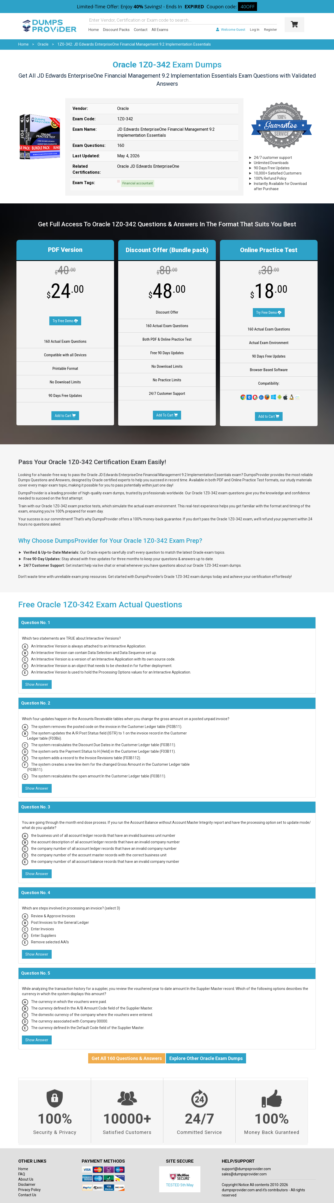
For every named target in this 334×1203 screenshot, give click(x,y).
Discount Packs (116, 29)
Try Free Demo (65, 321)
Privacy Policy (29, 1190)
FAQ (21, 1174)
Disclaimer (26, 1184)
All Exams (160, 29)
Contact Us (27, 1195)
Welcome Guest (230, 30)
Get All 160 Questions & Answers (127, 1058)
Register (270, 30)
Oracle (43, 44)
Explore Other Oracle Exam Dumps (206, 1058)
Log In (254, 30)
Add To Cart (167, 415)
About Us (25, 1179)
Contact (140, 29)
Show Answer (36, 684)
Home (93, 29)
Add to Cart (65, 416)
